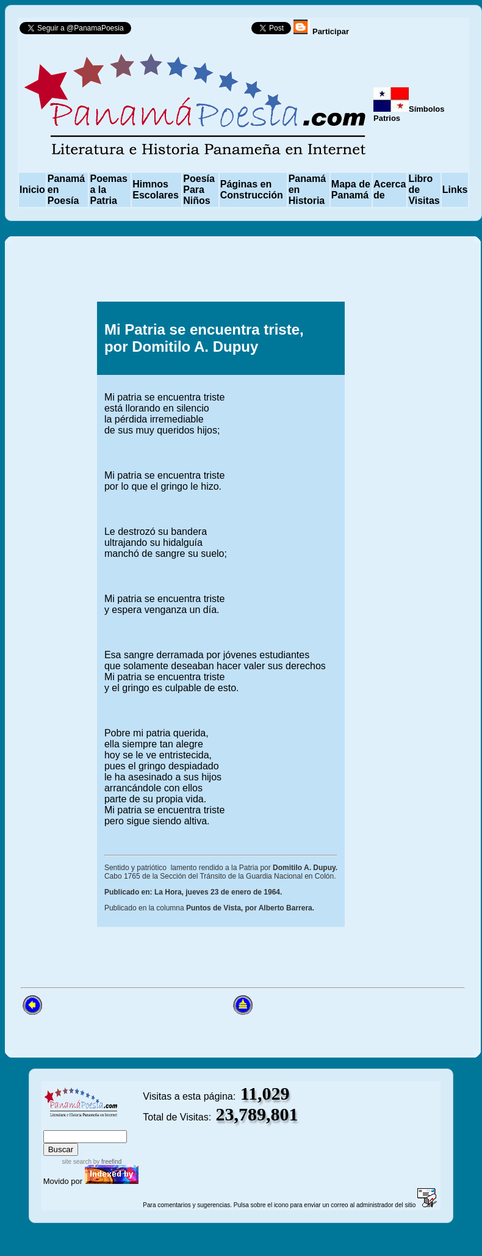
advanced (122, 1124)
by (106, 1161)
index (55, 1124)
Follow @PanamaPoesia (195, 31)
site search (77, 1161)
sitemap (83, 1124)
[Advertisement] (403, 431)
